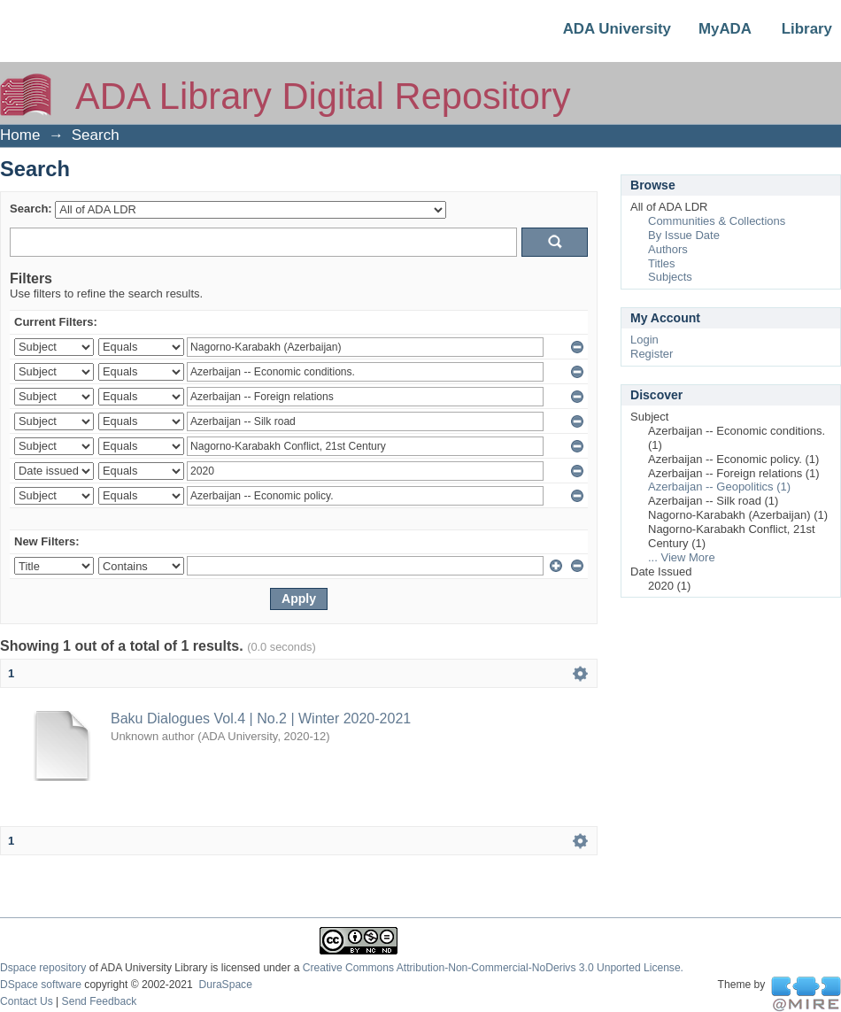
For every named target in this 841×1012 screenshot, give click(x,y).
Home (20, 135)
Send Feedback (99, 1001)
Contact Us (26, 1001)
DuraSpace (224, 984)
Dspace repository (43, 968)
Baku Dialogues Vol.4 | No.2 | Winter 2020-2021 (261, 718)
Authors (668, 249)
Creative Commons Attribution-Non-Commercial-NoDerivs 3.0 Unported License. (493, 968)
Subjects (670, 276)
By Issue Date (684, 235)
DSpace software (40, 984)
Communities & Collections (716, 221)
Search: (31, 208)
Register (651, 353)
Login (644, 339)
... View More (681, 557)
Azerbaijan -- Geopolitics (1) (719, 486)
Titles (661, 263)
